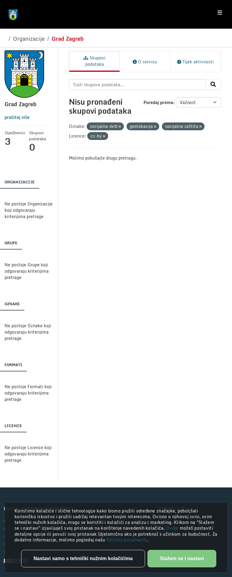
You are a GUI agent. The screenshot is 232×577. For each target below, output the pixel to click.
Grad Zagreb (68, 38)
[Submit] (213, 84)
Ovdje (173, 528)
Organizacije (29, 38)
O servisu (145, 61)
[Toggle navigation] (220, 13)
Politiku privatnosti (126, 539)
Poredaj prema (158, 102)
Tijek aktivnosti (195, 61)
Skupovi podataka (94, 61)
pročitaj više (17, 117)
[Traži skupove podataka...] (137, 84)
